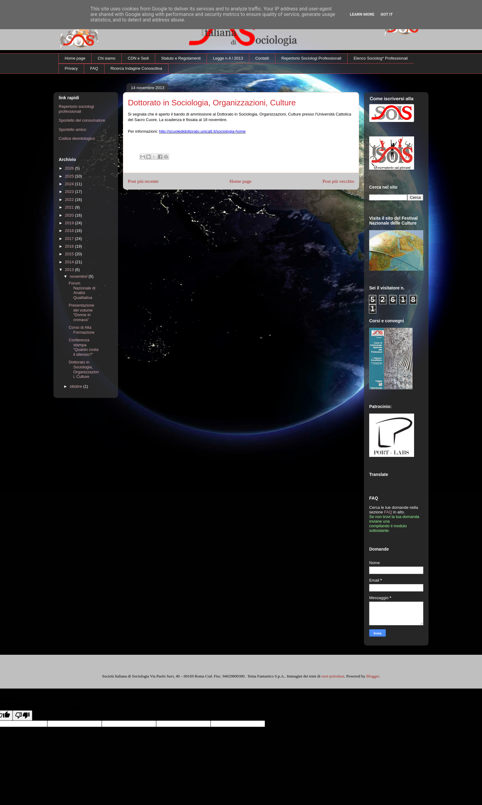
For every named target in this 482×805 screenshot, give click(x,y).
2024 (70, 184)
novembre (79, 276)
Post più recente (143, 181)
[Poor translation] (22, 715)
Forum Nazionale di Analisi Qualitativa (82, 290)
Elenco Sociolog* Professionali (381, 58)
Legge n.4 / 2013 (228, 58)
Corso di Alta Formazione (81, 330)
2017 (70, 238)
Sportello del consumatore (82, 120)
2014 (70, 262)
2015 (70, 254)
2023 (70, 191)
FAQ (94, 68)
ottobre (76, 386)
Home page (75, 58)
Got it (387, 14)
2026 (70, 168)
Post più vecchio (338, 181)
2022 (70, 199)
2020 (70, 215)
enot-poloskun (333, 676)
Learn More (362, 14)
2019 (70, 223)
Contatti (262, 58)
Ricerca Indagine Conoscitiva (136, 68)
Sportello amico (72, 129)
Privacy (71, 68)
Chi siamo (107, 58)
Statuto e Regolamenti (181, 58)
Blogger (372, 676)
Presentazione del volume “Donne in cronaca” (81, 312)
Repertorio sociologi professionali (76, 109)
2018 (70, 230)
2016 (70, 246)
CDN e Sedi (138, 58)
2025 (70, 176)
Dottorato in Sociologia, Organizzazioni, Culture (84, 369)
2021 (70, 207)
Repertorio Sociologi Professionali (311, 58)
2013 (70, 269)
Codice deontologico (77, 138)
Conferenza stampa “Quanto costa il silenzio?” (83, 347)
